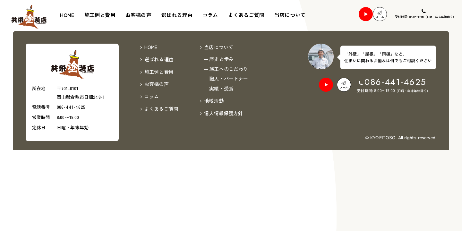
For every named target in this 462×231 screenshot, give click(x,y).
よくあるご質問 (246, 15)
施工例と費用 (100, 15)
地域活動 (214, 83)
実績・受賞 (221, 70)
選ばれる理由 (177, 15)
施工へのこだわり (228, 50)
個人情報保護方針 (223, 95)
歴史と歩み (221, 41)
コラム (210, 15)
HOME (67, 15)
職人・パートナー (228, 60)
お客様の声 (138, 15)
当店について (289, 15)
